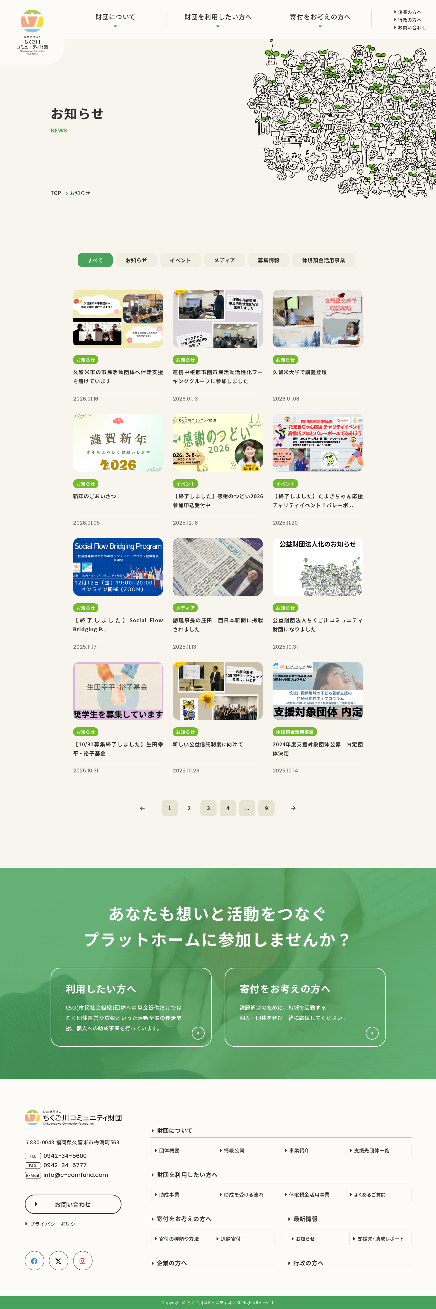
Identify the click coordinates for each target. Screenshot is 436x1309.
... (247, 808)
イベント (180, 260)
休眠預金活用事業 (323, 260)
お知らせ (136, 260)
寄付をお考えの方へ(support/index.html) (305, 1007)
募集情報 (268, 260)
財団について (115, 16)
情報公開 (234, 1150)
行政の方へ (410, 19)
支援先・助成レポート (380, 1238)
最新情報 (306, 1218)
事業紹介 (299, 1150)
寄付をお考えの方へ (320, 16)
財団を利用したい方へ (218, 16)
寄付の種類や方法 (179, 1238)
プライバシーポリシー (55, 1223)
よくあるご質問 (370, 1194)
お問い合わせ (412, 27)
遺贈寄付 (231, 1238)
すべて (95, 260)
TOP (56, 192)
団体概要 (169, 1150)
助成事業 (169, 1194)
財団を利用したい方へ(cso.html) (131, 1007)
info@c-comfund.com (76, 1175)
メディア (224, 260)
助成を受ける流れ (244, 1194)
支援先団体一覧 (372, 1150)
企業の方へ (410, 12)
